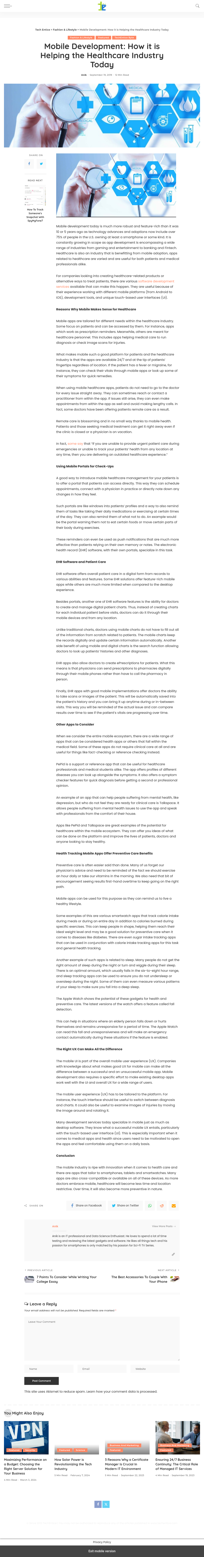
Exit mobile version (102, 1551)
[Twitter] (106, 1504)
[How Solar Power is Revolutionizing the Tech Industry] (77, 1437)
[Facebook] (98, 1504)
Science (80, 1450)
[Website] (173, 1254)
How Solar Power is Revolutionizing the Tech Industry (73, 1464)
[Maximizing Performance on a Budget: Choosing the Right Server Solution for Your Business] (26, 1437)
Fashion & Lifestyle (81, 37)
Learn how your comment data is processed (121, 1391)
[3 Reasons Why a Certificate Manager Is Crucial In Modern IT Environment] (127, 1437)
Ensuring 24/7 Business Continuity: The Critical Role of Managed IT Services (177, 1464)
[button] (9, 6)
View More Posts (164, 1226)
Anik (84, 75)
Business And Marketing (124, 1445)
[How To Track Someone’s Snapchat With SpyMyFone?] (35, 195)
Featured (103, 37)
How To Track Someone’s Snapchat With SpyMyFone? (35, 215)
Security (30, 1450)
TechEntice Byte (124, 37)
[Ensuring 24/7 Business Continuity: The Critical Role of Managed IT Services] (178, 1437)
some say (75, 443)
